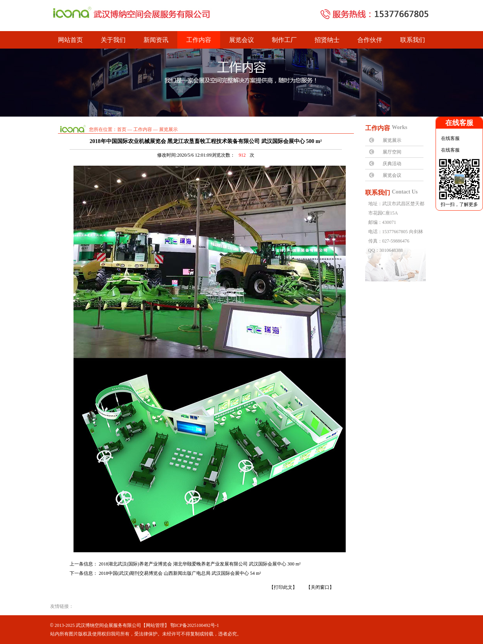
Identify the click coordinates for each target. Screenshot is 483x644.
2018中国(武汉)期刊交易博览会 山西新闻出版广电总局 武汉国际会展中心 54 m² (180, 573)
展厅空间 (392, 152)
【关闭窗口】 (320, 587)
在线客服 (450, 138)
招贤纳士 (327, 40)
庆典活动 (392, 163)
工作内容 (198, 40)
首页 (121, 129)
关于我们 (113, 40)
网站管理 (155, 625)
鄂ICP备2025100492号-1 (194, 625)
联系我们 (412, 40)
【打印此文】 (283, 587)
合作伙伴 (369, 40)
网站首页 (70, 40)
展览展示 (392, 140)
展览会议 (241, 40)
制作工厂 (284, 40)
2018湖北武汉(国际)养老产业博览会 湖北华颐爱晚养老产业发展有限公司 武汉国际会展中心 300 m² (200, 564)
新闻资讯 (156, 40)
